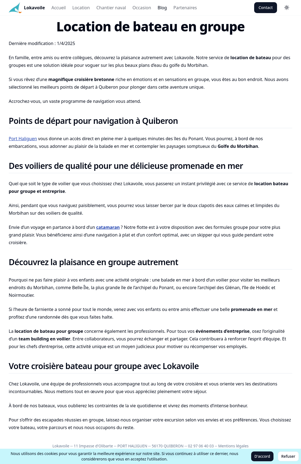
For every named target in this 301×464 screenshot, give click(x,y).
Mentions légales (233, 445)
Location (81, 8)
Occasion (141, 8)
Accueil (58, 8)
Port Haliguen (23, 139)
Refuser (288, 456)
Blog (162, 8)
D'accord (262, 456)
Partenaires (185, 8)
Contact (266, 7)
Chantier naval (111, 8)
